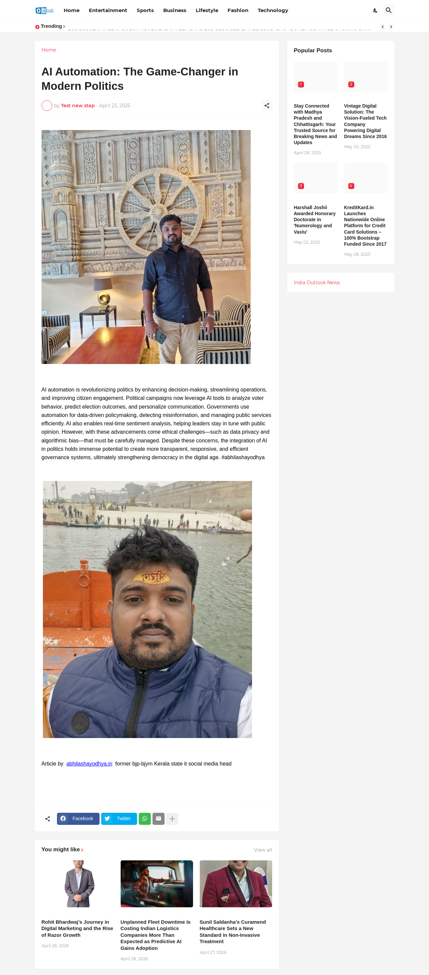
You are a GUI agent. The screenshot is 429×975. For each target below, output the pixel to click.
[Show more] (172, 819)
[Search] (388, 10)
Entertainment (108, 10)
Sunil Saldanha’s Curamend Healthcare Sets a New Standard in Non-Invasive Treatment (233, 931)
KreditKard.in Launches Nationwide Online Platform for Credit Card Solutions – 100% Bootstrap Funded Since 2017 (365, 226)
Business (174, 10)
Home (71, 10)
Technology (273, 10)
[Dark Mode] (375, 10)
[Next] (391, 26)
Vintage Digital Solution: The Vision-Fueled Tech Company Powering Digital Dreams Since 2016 (365, 121)
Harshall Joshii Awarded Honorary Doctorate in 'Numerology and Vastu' (315, 220)
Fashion (238, 10)
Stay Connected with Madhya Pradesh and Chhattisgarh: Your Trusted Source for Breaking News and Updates (315, 124)
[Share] (266, 105)
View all (263, 850)
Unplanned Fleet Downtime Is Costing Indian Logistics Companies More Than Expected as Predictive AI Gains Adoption (156, 935)
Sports (145, 10)
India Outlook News (317, 283)
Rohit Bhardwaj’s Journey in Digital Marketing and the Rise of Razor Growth (77, 928)
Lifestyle (207, 10)
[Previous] (382, 26)
